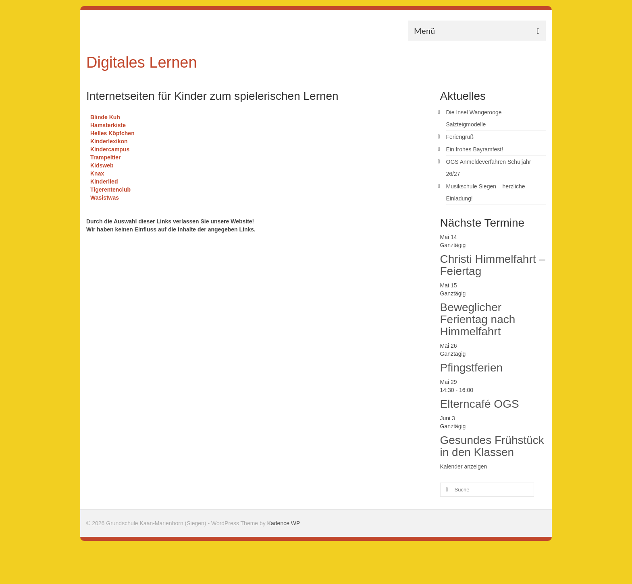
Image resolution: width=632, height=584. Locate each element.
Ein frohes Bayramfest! (474, 149)
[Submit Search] (446, 490)
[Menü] (477, 31)
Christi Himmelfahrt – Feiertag (492, 265)
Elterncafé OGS (479, 404)
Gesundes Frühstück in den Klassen (492, 446)
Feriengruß (460, 137)
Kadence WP (283, 523)
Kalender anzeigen (463, 466)
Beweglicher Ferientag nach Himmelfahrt (478, 319)
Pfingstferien (471, 367)
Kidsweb (102, 165)
